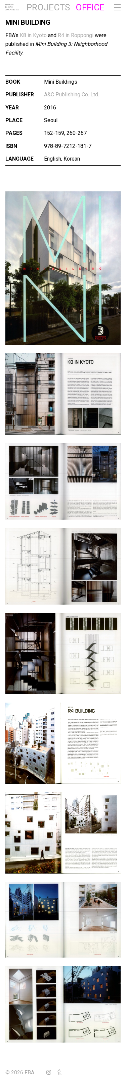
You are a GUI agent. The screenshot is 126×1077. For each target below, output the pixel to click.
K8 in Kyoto (33, 35)
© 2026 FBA (24, 1072)
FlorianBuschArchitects (12, 7)
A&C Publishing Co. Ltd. (71, 94)
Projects (48, 7)
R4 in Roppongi (75, 35)
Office (90, 7)
